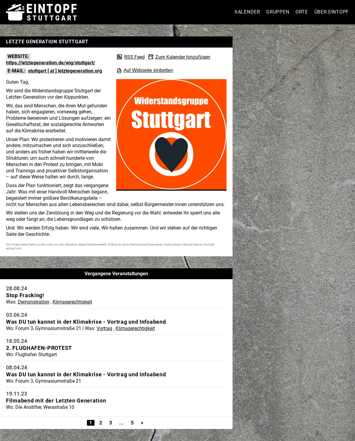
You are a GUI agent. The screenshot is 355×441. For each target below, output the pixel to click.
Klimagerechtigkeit (72, 302)
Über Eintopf (331, 12)
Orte (301, 12)
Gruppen (277, 12)
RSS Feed (134, 57)
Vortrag (104, 328)
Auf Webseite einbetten (144, 71)
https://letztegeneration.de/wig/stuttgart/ (50, 63)
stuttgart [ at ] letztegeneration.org (65, 71)
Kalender (247, 12)
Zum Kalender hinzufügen (182, 57)
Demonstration (33, 302)
